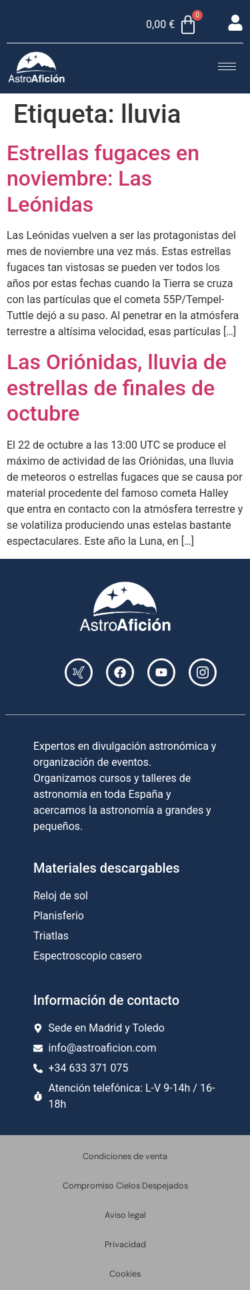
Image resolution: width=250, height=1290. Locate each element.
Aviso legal (125, 1215)
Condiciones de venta (125, 1156)
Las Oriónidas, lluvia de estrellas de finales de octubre (117, 387)
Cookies (125, 1273)
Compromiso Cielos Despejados (125, 1185)
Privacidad (125, 1244)
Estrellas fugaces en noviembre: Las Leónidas (103, 178)
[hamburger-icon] (227, 66)
